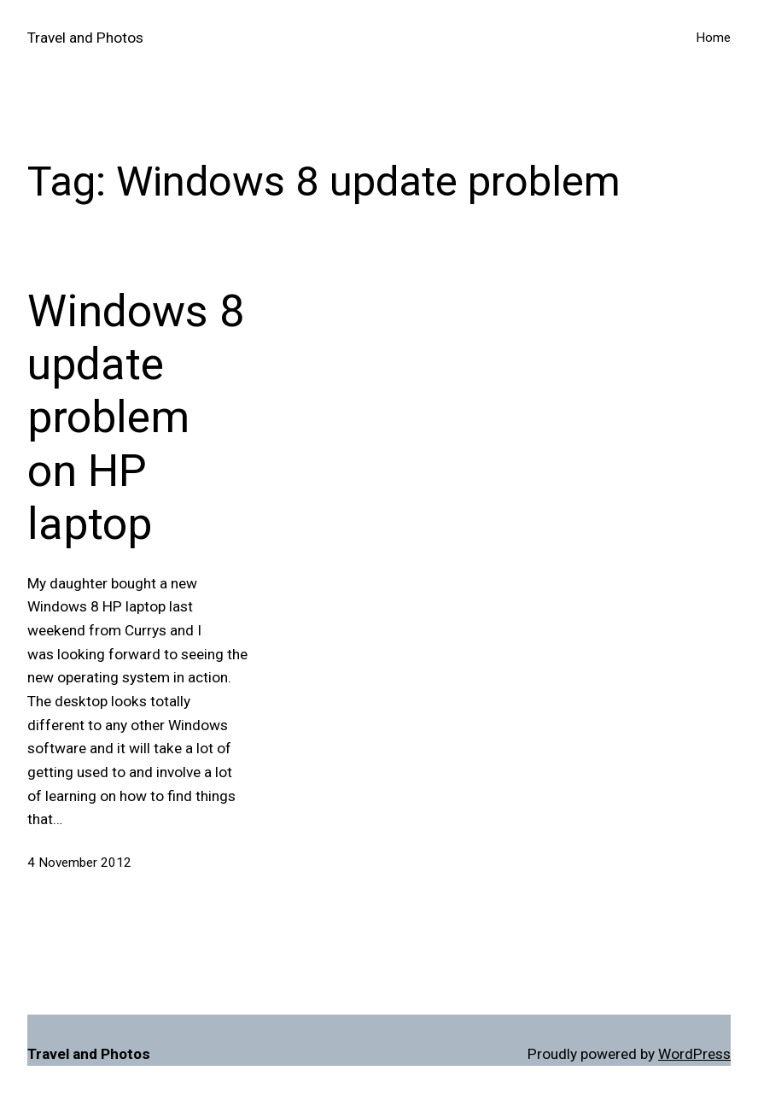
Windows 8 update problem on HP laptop (135, 418)
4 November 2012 (79, 862)
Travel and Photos (85, 37)
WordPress (694, 1053)
